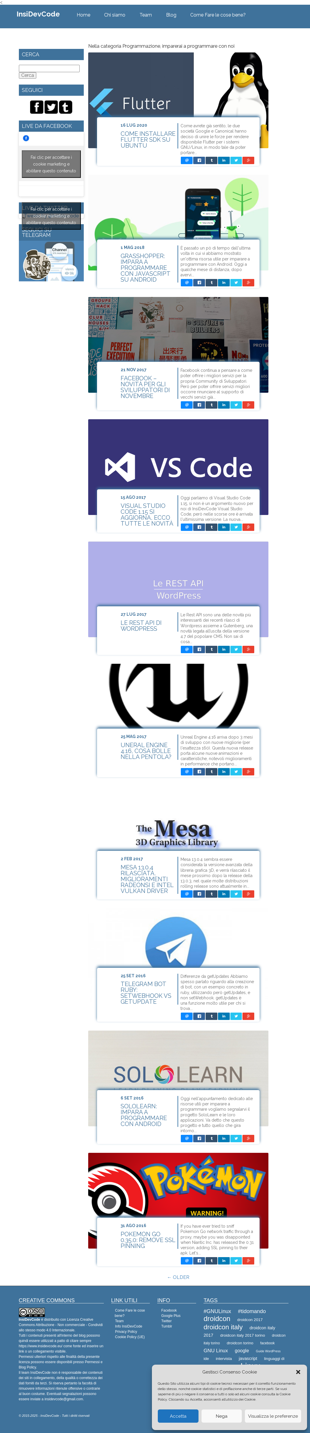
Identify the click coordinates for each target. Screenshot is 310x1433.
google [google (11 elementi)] (242, 1350)
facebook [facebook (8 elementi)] (267, 1343)
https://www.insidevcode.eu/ (41, 1346)
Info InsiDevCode (128, 1326)
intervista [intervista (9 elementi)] (224, 1358)
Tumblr (166, 1326)
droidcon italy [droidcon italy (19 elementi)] (223, 1327)
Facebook (169, 1310)
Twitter (166, 1321)
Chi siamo (114, 15)
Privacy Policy (126, 1332)
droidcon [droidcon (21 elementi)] (217, 1319)
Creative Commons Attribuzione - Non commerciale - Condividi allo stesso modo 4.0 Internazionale (61, 1325)
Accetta (178, 1416)
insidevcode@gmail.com (64, 1399)
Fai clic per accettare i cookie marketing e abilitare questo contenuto (51, 164)
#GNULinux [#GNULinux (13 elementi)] (217, 1311)
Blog (171, 15)
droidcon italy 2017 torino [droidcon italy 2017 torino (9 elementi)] (242, 1335)
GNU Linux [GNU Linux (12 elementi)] (216, 1350)
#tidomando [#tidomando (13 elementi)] (252, 1311)
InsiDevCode (38, 14)
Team (146, 15)
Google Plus (171, 1316)
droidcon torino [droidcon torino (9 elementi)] (240, 1343)
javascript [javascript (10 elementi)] (248, 1358)
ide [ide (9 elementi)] (206, 1358)
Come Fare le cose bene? (218, 15)
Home (83, 15)
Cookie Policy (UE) (130, 1337)
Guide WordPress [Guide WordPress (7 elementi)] (268, 1351)
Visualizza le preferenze (273, 1416)
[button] (298, 1372)
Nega (221, 1416)
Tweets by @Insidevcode (51, 216)
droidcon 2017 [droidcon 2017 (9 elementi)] (250, 1320)
